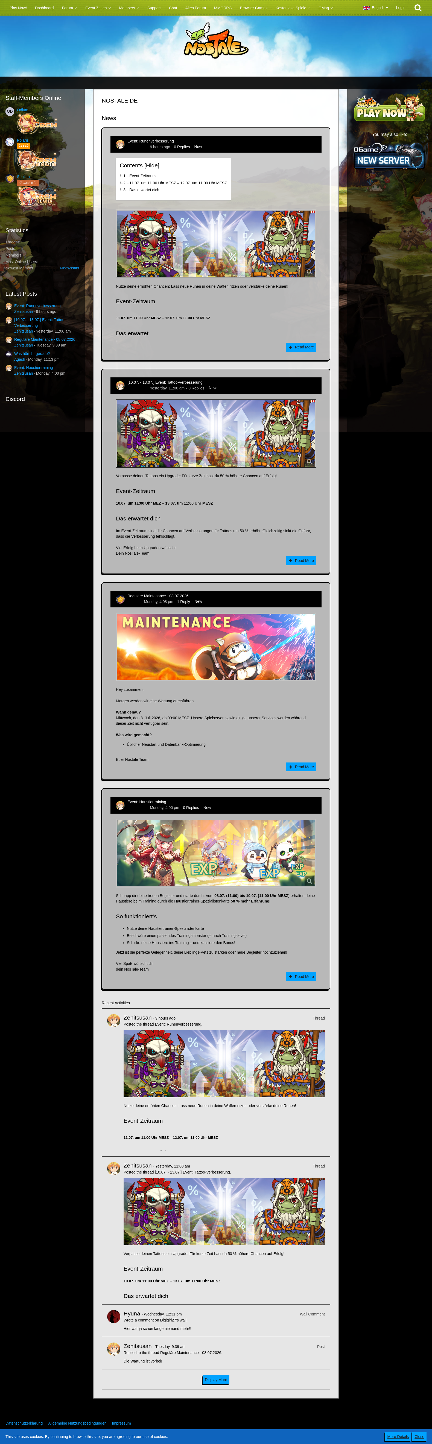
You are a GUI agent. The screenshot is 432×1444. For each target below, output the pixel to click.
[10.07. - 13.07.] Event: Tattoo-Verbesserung (164, 382)
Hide (152, 165)
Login (400, 7)
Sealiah (23, 176)
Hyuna (132, 1313)
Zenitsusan (23, 311)
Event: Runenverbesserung (37, 306)
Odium (22, 110)
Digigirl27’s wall (173, 1320)
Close (419, 1436)
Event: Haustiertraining (33, 367)
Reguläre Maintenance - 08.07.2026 (44, 339)
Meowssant (69, 268)
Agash (19, 359)
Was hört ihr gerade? (32, 353)
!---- (138, 176)
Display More (216, 1380)
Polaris (23, 140)
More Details (398, 1436)
